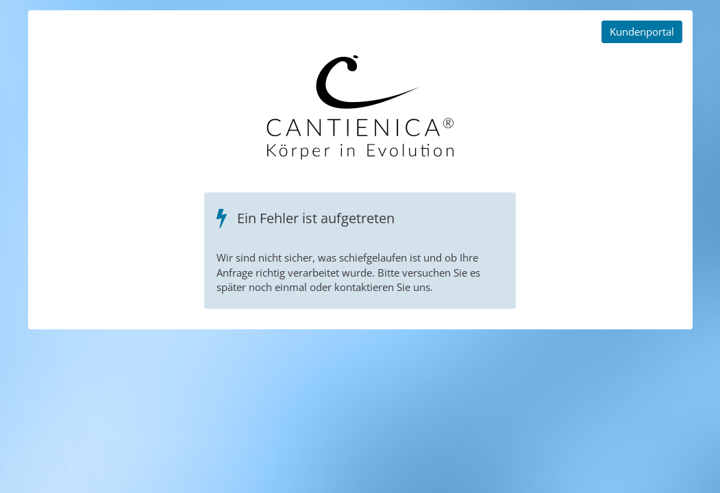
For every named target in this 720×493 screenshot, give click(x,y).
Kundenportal (642, 31)
